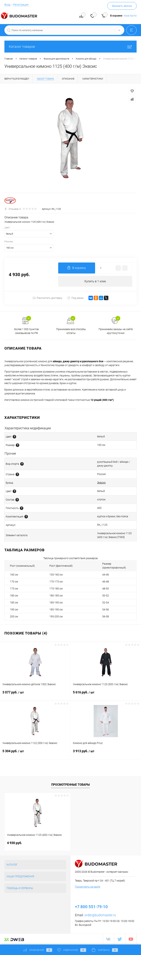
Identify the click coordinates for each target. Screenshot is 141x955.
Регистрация (20, 4)
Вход (7, 4)
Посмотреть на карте (87, 886)
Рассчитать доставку (47, 298)
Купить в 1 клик (95, 281)
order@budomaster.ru (100, 915)
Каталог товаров (70, 47)
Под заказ (75, 298)
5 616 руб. (106, 694)
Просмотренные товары (70, 784)
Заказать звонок (122, 5)
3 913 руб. (106, 753)
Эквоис (101, 482)
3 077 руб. (35, 694)
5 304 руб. (35, 753)
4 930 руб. (14, 843)
